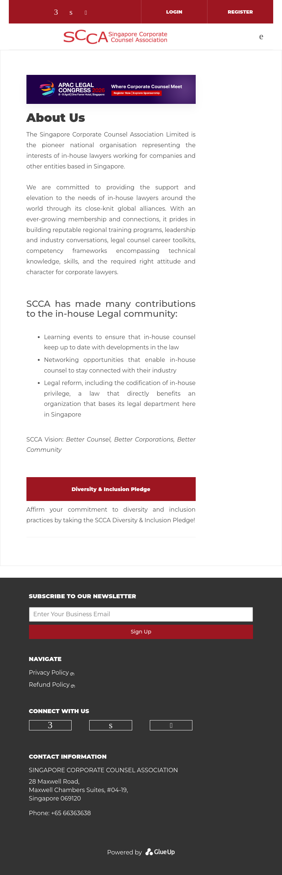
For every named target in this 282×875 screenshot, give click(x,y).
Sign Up (141, 631)
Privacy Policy (49, 672)
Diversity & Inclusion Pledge (111, 489)
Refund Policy (49, 684)
